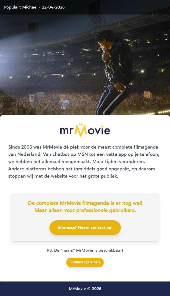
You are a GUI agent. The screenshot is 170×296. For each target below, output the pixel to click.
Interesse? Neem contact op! (85, 228)
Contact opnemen (85, 262)
